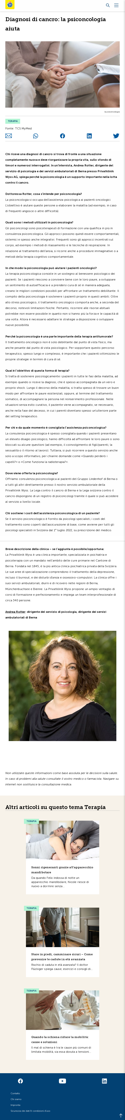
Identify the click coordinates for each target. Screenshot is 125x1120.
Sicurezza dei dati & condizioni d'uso (30, 1111)
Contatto (15, 1093)
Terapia (13, 121)
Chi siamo (16, 1099)
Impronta (15, 1105)
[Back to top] (121, 1116)
